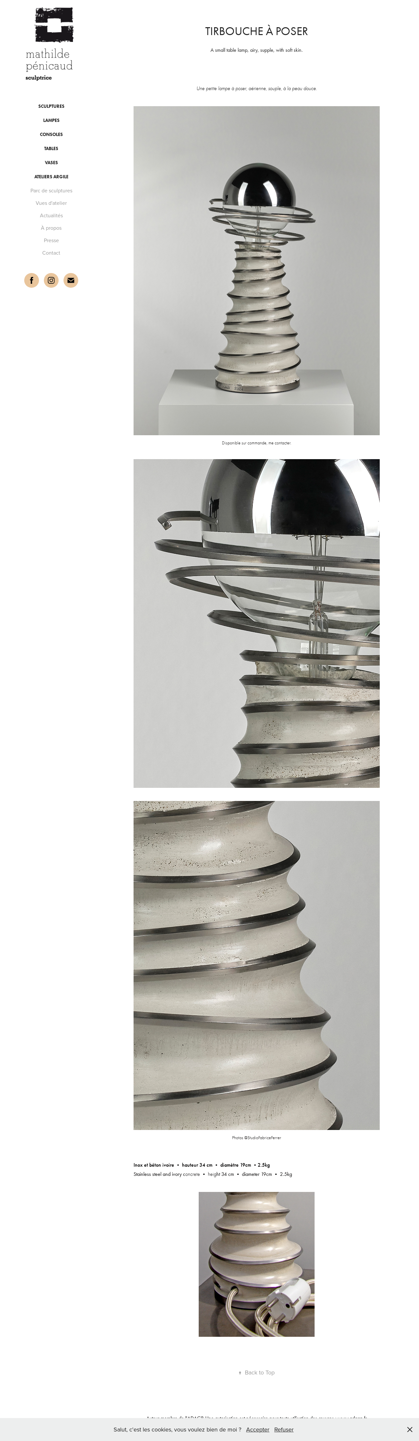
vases (51, 163)
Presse (51, 240)
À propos (51, 227)
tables (51, 148)
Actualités (51, 215)
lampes (51, 120)
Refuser (284, 1429)
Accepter (257, 1429)
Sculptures (51, 106)
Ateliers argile (51, 177)
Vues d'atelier (51, 202)
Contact (51, 252)
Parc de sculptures (51, 190)
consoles (51, 134)
